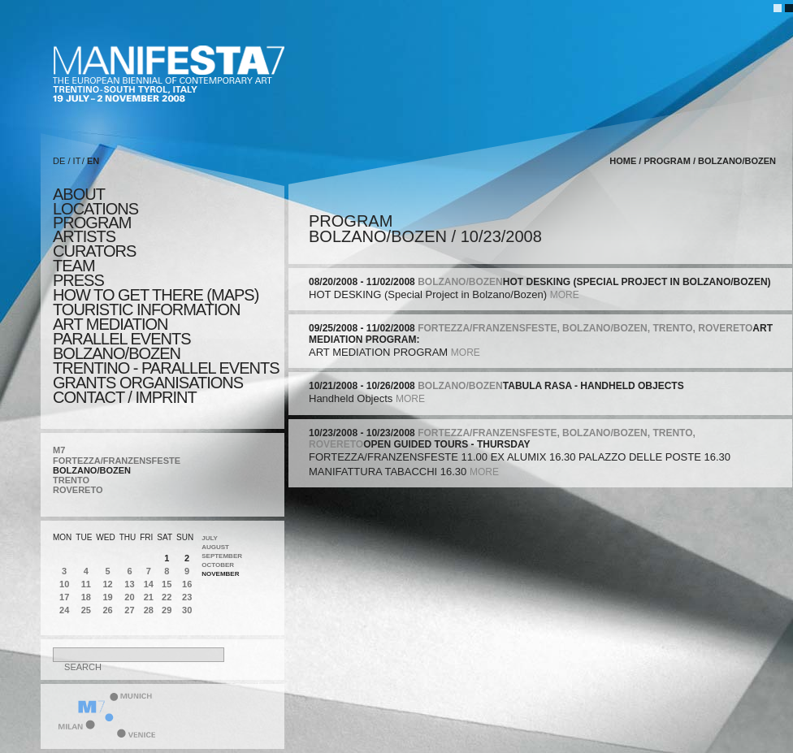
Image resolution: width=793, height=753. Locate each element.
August (215, 547)
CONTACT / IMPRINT (125, 397)
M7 (59, 450)
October (218, 565)
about (79, 194)
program (92, 222)
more (564, 295)
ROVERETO (78, 490)
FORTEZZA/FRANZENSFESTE (116, 460)
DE (59, 161)
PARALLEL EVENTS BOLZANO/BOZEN (122, 346)
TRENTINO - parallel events (166, 368)
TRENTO (71, 480)
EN (93, 161)
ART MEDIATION (110, 324)
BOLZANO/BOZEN (92, 470)
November (220, 574)
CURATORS (94, 251)
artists (84, 236)
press (78, 280)
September (222, 556)
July (210, 538)
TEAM (74, 265)
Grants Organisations (148, 382)
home (622, 161)
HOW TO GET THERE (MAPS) (155, 295)
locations (95, 208)
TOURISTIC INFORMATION (146, 309)
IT (77, 161)
